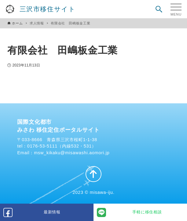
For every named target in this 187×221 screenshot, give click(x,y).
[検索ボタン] (159, 9)
